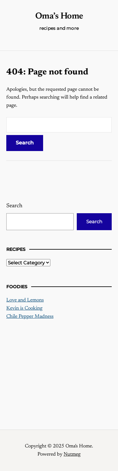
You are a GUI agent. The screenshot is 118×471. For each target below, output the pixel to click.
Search (14, 206)
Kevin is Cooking (24, 308)
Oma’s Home (59, 16)
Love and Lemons (25, 300)
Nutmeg (72, 454)
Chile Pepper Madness (29, 316)
